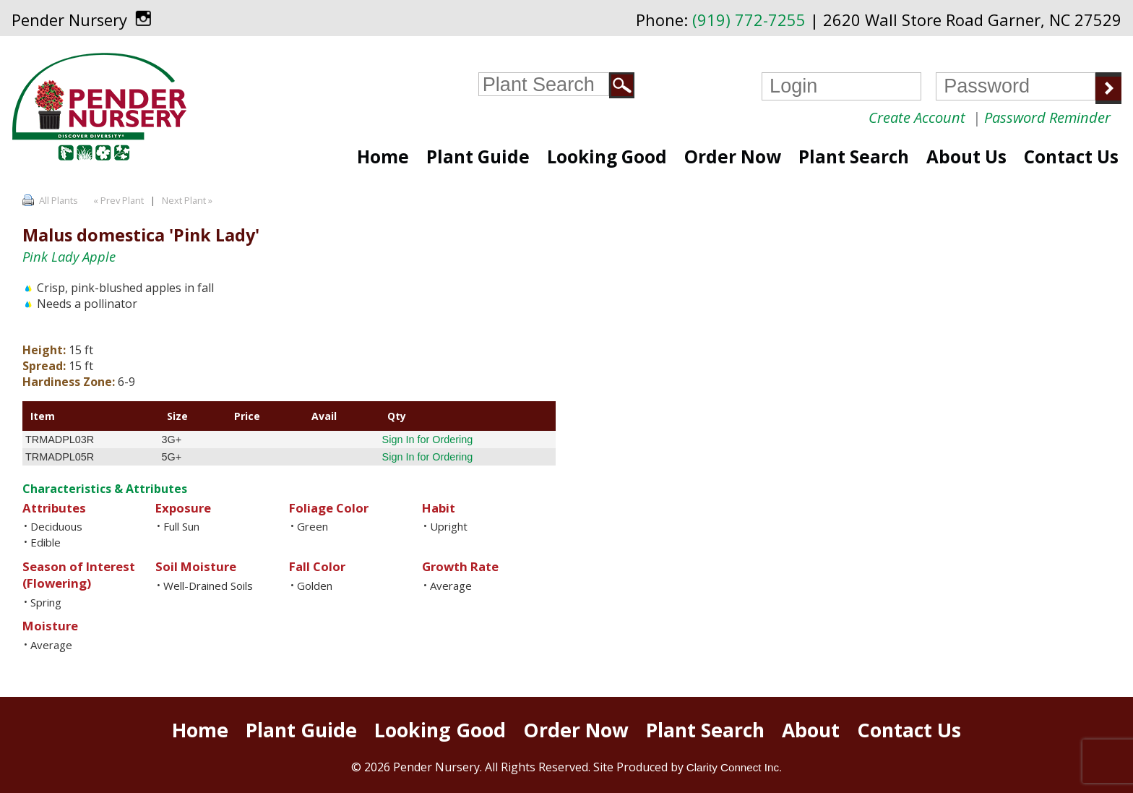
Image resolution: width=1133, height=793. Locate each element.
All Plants (58, 200)
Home (383, 156)
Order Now (732, 156)
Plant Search (853, 156)
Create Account (917, 117)
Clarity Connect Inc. (734, 767)
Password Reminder (1047, 117)
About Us (966, 156)
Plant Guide (478, 156)
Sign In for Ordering (427, 439)
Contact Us (1071, 156)
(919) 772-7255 (749, 19)
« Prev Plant (117, 200)
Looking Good (607, 156)
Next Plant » (188, 200)
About (811, 730)
